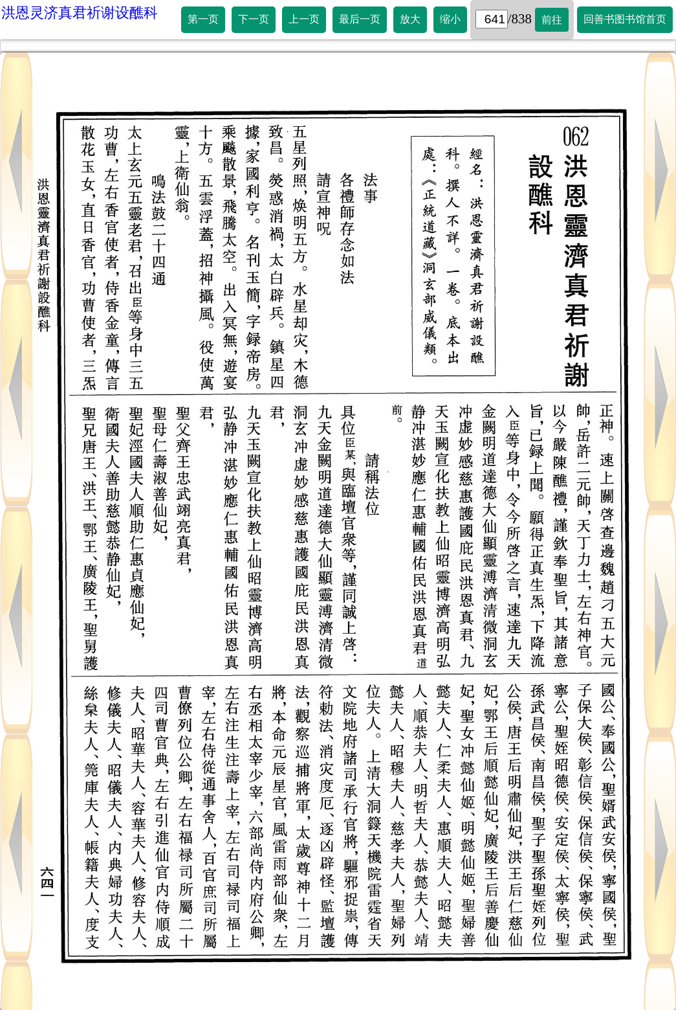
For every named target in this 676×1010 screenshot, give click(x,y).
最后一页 (359, 19)
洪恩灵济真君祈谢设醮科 (79, 13)
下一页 (253, 19)
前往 (551, 19)
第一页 (203, 19)
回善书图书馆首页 (624, 19)
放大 (410, 19)
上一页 (304, 19)
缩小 (450, 19)
